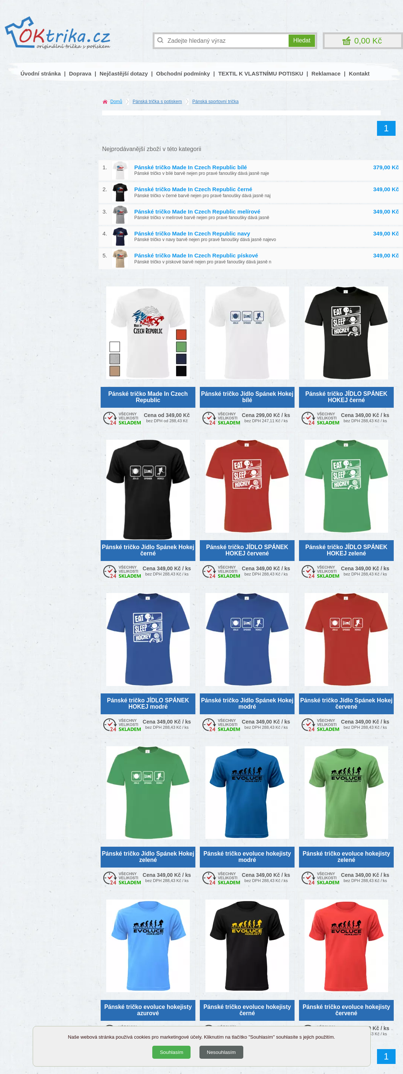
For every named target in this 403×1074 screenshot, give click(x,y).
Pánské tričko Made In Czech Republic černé (193, 189)
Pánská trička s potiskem (157, 101)
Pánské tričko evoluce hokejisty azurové (148, 1010)
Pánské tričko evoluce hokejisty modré (247, 856)
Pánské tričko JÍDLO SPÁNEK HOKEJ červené (247, 550)
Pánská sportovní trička (215, 101)
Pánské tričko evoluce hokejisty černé (247, 1010)
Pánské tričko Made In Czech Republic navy (192, 233)
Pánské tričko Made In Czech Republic (148, 397)
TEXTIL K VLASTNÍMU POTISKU (260, 73)
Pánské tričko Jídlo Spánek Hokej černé (148, 550)
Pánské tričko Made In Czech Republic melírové (197, 211)
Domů (116, 101)
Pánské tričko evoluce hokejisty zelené (346, 856)
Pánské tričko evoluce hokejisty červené (346, 1010)
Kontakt (359, 73)
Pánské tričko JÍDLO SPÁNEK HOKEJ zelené (346, 550)
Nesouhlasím (221, 1052)
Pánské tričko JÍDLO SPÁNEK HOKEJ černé (346, 397)
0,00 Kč (368, 40)
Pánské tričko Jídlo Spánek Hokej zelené (148, 856)
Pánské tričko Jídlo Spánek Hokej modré (247, 703)
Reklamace (326, 73)
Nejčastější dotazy (124, 73)
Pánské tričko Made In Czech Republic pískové (196, 255)
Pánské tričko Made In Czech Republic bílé (190, 167)
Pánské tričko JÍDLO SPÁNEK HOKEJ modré (148, 703)
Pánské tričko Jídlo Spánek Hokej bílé (247, 397)
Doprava (80, 73)
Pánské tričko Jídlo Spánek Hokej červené (346, 703)
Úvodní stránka (40, 73)
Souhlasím (171, 1052)
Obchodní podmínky (183, 73)
